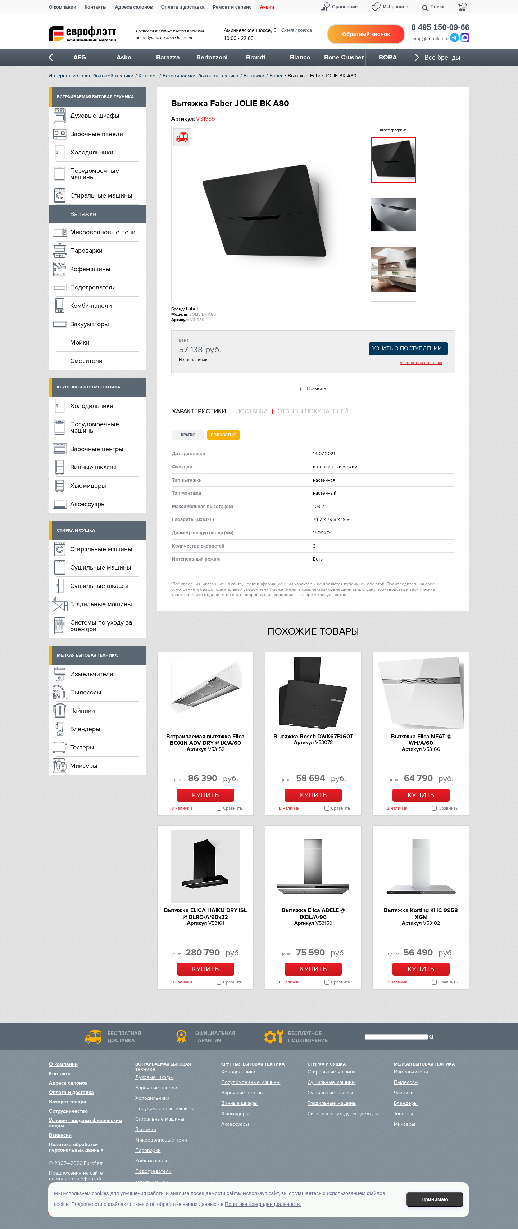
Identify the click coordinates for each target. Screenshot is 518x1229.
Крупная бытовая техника (88, 387)
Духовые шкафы (94, 116)
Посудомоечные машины (94, 174)
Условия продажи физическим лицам (85, 1123)
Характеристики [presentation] (199, 411)
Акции (267, 7)
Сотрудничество (68, 1111)
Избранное (395, 6)
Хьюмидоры (88, 486)
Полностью (223, 435)
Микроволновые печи (103, 232)
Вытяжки (254, 76)
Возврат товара (67, 1102)
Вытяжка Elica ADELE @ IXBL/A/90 (313, 913)
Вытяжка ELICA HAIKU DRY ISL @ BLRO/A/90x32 (205, 913)
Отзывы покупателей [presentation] (313, 411)
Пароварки (86, 251)
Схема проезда (296, 30)
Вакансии (60, 1135)
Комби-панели (91, 306)
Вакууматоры (89, 324)
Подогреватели (93, 287)
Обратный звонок (366, 34)
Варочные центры (96, 449)
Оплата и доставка (183, 7)
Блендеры (85, 729)
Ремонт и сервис (232, 7)
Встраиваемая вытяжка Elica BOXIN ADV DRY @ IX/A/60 (205, 740)
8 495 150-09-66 (440, 27)
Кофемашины (90, 269)
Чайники (82, 711)
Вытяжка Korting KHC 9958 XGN (421, 913)
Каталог (148, 76)
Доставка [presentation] (252, 411)
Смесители (86, 361)
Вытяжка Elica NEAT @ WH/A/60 (421, 740)
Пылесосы (85, 692)
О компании (62, 7)
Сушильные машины (100, 567)
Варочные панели (96, 134)
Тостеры (82, 747)
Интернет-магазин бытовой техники (91, 76)
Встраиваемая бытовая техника (200, 76)
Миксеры (83, 766)
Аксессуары (88, 504)
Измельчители (91, 674)
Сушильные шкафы (99, 586)
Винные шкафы (93, 467)
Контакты (95, 7)
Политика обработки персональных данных (76, 1147)
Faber (276, 76)
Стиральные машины (101, 195)
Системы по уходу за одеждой (101, 625)
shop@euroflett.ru (430, 38)
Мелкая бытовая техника (87, 655)
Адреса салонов (134, 7)
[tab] (201, 412)
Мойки (80, 342)
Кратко (188, 435)
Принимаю (435, 1199)
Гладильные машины (101, 604)
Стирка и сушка (76, 530)
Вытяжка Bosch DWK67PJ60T (313, 736)
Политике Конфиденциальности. (263, 1204)
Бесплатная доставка (421, 362)
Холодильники (91, 152)
